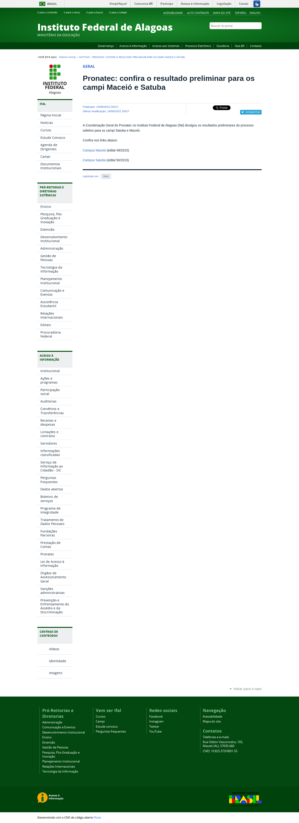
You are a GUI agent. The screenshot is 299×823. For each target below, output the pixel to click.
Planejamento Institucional (61, 761)
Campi (100, 721)
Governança (106, 46)
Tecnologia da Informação (60, 771)
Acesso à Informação (133, 46)
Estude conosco (107, 727)
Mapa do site (222, 12)
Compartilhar (253, 112)
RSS (259, 34)
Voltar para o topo (248, 688)
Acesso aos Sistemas (166, 46)
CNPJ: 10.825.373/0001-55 (220, 751)
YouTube (241, 34)
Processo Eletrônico (198, 46)
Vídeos (54, 649)
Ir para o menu (74, 12)
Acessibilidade (173, 12)
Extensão (48, 742)
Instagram (247, 34)
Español (241, 12)
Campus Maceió (94, 150)
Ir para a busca (96, 12)
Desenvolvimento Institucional (63, 732)
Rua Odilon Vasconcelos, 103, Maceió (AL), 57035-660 (223, 744)
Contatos (256, 46)
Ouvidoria (223, 46)
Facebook (236, 34)
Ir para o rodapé (120, 12)
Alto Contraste (198, 12)
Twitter (253, 34)
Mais (106, 176)
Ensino (47, 737)
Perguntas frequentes (111, 731)
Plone (97, 817)
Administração (52, 722)
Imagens (55, 673)
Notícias (84, 57)
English (255, 12)
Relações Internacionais (58, 767)
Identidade (57, 661)
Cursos (100, 717)
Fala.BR (239, 46)
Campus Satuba (94, 160)
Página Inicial (67, 57)
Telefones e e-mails (216, 737)
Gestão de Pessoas (55, 747)
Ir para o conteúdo (49, 12)
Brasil (52, 4)
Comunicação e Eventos (58, 727)
